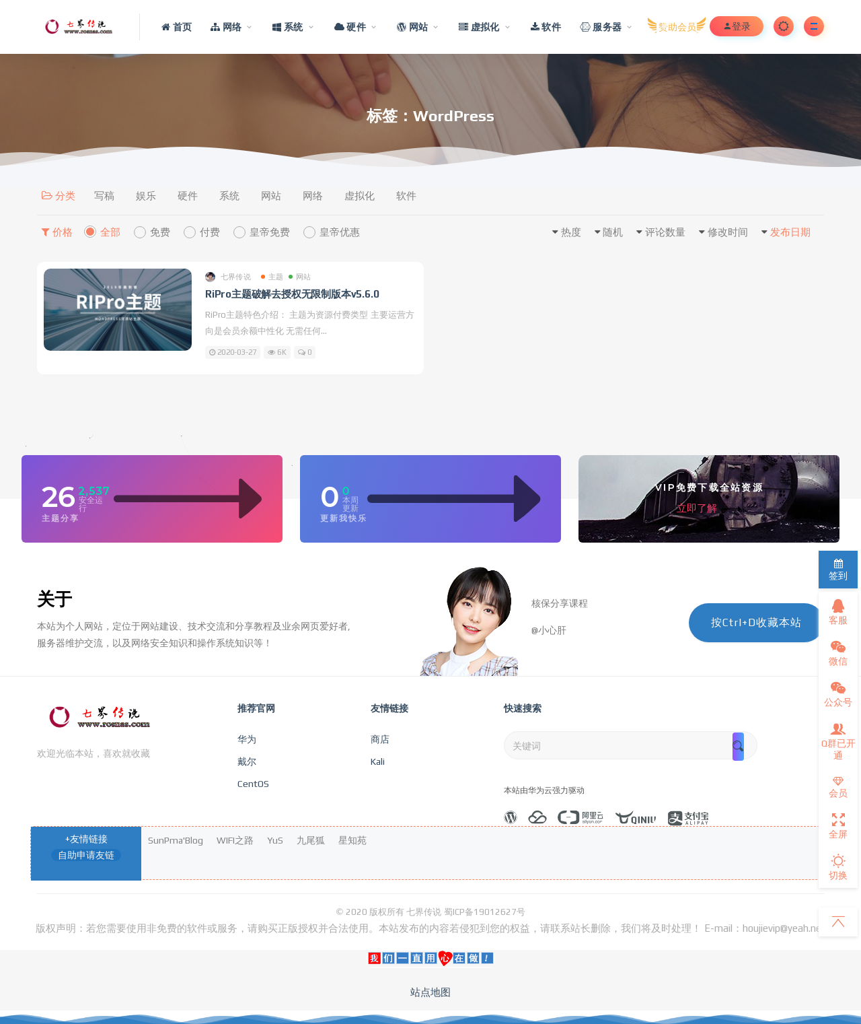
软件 (406, 195)
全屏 (838, 826)
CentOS (253, 783)
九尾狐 (311, 840)
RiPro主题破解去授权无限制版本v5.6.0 (292, 294)
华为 (246, 739)
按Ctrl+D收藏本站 (756, 622)
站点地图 (430, 992)
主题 (272, 277)
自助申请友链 (86, 855)
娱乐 (146, 195)
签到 (838, 570)
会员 (838, 787)
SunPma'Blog (175, 840)
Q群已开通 (838, 741)
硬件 (188, 195)
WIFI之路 (235, 840)
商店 (380, 739)
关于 (54, 599)
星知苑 (352, 840)
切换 (838, 867)
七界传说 (228, 277)
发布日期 (790, 232)
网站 (271, 195)
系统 (229, 195)
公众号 (838, 694)
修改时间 (728, 232)
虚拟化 (359, 195)
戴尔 (246, 761)
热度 (571, 232)
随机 (613, 232)
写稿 (104, 195)
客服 (838, 612)
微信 (838, 653)
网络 (313, 195)
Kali (378, 761)
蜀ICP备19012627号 (484, 912)
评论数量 (665, 232)
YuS (275, 840)
